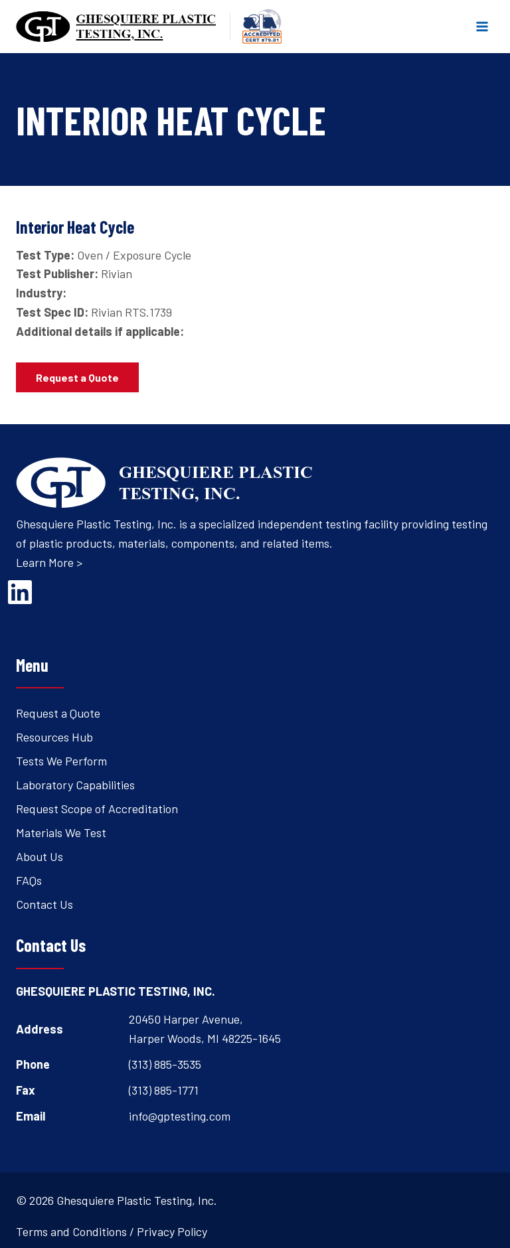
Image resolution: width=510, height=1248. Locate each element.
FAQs (29, 880)
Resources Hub (54, 737)
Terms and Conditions (71, 1231)
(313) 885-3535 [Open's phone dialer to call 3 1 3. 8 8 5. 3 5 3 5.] (165, 1064)
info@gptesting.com (179, 1116)
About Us (39, 856)
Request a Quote (58, 713)
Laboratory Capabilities (75, 784)
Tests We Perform (61, 760)
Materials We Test (61, 832)
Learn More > (49, 562)
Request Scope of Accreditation (97, 808)
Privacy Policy (172, 1231)
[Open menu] (481, 26)
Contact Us (44, 904)
